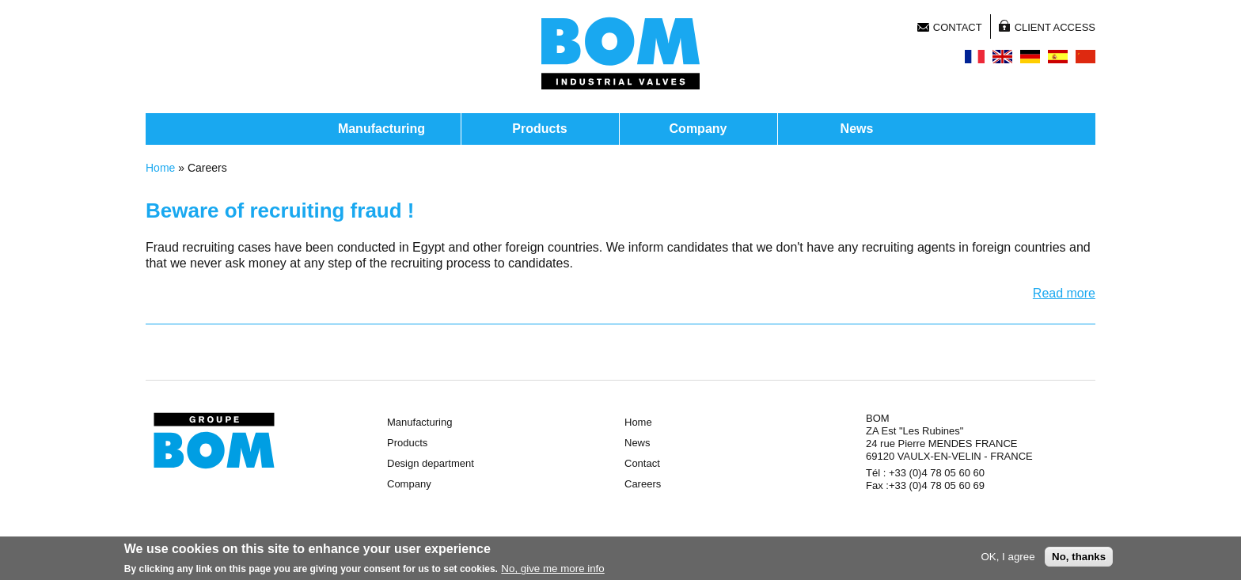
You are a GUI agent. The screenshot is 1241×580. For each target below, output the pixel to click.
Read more (1064, 293)
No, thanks (1079, 559)
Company (698, 128)
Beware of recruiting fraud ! (280, 210)
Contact (957, 27)
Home (160, 167)
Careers (642, 484)
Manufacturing (381, 128)
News (857, 128)
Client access (1055, 27)
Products (539, 128)
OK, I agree (1007, 559)
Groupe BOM (214, 440)
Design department (430, 463)
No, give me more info (552, 571)
